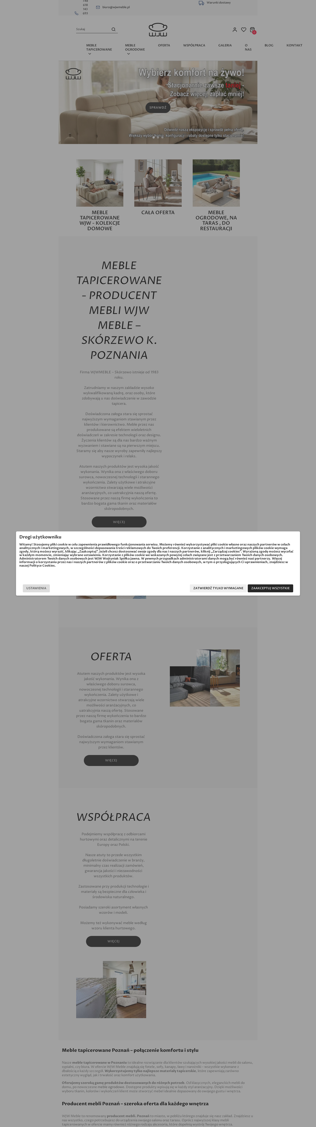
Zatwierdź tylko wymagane (183, 588)
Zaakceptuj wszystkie (235, 588)
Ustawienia (71, 588)
